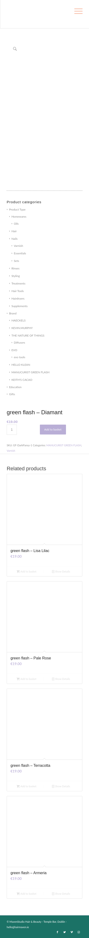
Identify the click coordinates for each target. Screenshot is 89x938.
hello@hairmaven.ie (18, 927)
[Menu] (77, 9)
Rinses (15, 268)
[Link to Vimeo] (71, 932)
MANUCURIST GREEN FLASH (30, 372)
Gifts (12, 394)
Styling (15, 276)
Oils (16, 223)
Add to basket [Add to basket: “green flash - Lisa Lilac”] (26, 571)
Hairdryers (17, 298)
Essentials (20, 253)
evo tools (19, 357)
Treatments (18, 283)
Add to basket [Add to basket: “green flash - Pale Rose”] (26, 679)
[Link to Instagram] (78, 932)
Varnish (18, 246)
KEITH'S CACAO (21, 380)
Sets (16, 261)
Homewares (18, 216)
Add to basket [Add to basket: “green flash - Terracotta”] (26, 786)
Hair (14, 231)
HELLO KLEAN (20, 364)
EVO (14, 350)
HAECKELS (18, 320)
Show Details (61, 571)
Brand (12, 313)
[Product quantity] (12, 430)
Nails (14, 238)
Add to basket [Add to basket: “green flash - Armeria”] (26, 894)
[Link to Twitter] (64, 932)
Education (15, 387)
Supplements (19, 306)
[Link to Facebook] (57, 932)
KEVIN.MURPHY (22, 328)
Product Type (17, 209)
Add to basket (52, 429)
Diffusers (19, 342)
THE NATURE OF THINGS (27, 335)
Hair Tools (17, 291)
